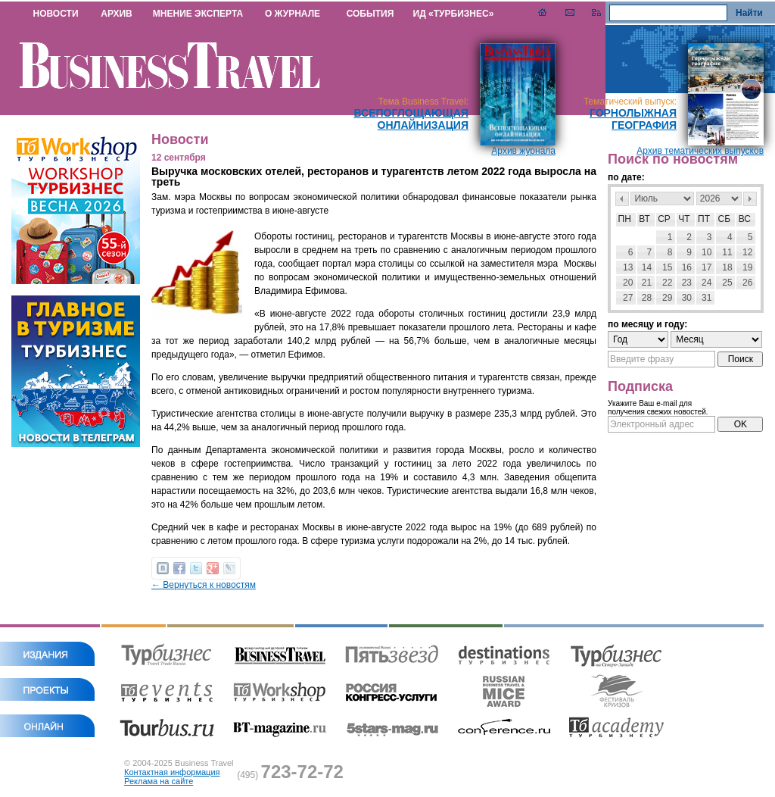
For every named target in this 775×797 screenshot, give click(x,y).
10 (706, 252)
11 (727, 252)
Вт (644, 219)
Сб (724, 219)
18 (727, 267)
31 (706, 297)
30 (687, 297)
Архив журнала (523, 150)
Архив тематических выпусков (700, 150)
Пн (624, 219)
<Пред (622, 199)
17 (706, 267)
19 (747, 267)
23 (687, 282)
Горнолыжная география (633, 119)
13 (628, 267)
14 (647, 267)
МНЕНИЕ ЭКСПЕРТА (198, 13)
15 (667, 267)
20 (628, 282)
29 (667, 297)
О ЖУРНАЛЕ (292, 13)
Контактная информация (171, 772)
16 (687, 267)
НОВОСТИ (55, 13)
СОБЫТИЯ (370, 13)
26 (747, 282)
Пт (704, 219)
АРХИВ (116, 13)
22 (667, 282)
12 (747, 252)
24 (706, 282)
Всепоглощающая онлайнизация (410, 119)
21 (647, 282)
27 (628, 297)
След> (750, 199)
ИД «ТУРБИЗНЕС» (453, 13)
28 (647, 297)
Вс (745, 219)
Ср (664, 219)
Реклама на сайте (158, 781)
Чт (683, 219)
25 (727, 282)
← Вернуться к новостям (203, 585)
